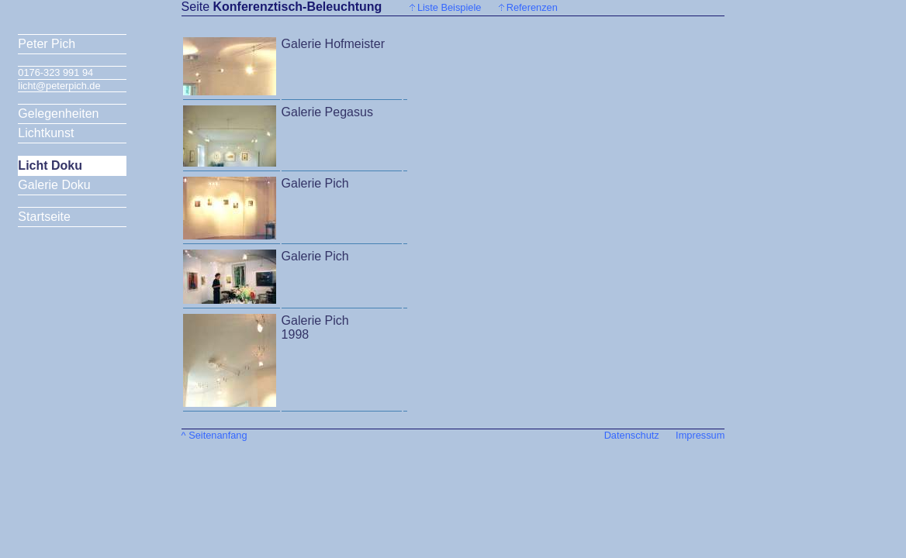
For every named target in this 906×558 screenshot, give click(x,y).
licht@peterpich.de (59, 85)
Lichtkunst (46, 133)
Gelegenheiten (58, 113)
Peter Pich (46, 43)
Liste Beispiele (449, 7)
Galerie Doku (54, 184)
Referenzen (532, 7)
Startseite (44, 216)
